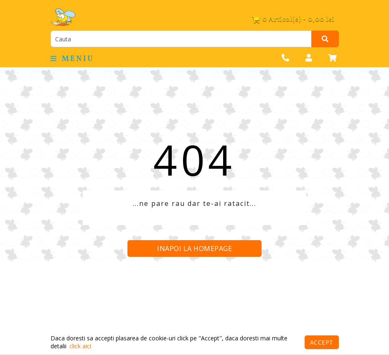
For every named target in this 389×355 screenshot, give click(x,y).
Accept (321, 342)
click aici (80, 346)
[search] (181, 38)
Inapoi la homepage (194, 248)
